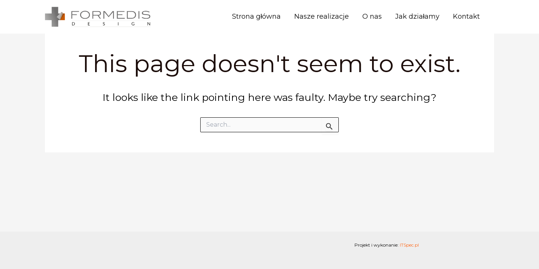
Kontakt (466, 16)
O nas (372, 16)
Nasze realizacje (321, 16)
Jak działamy (417, 16)
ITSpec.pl (409, 245)
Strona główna (256, 16)
